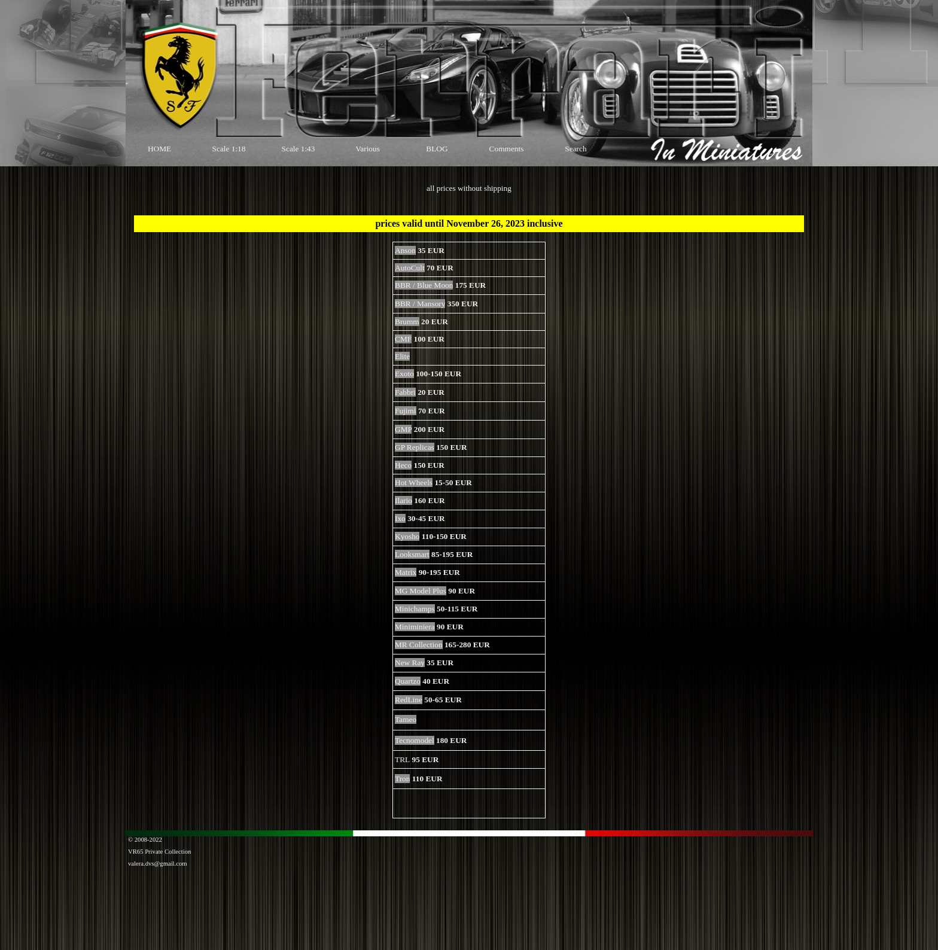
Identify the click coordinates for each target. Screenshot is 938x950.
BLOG (436, 148)
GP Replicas (414, 447)
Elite (402, 356)
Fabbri (405, 392)
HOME (159, 148)
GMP (403, 429)
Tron (402, 778)
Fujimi (405, 410)
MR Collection (419, 644)
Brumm (407, 321)
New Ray (410, 662)
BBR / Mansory (420, 303)
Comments (506, 148)
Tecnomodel (414, 740)
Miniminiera (415, 626)
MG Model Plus (420, 590)
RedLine (408, 699)
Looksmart (412, 554)
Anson (405, 250)
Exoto (404, 373)
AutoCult (410, 267)
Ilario (403, 500)
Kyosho (407, 536)
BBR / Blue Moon (424, 285)
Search (575, 148)
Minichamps (415, 608)
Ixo (400, 518)
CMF (403, 338)
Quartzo (408, 681)
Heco (403, 465)
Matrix (405, 572)
